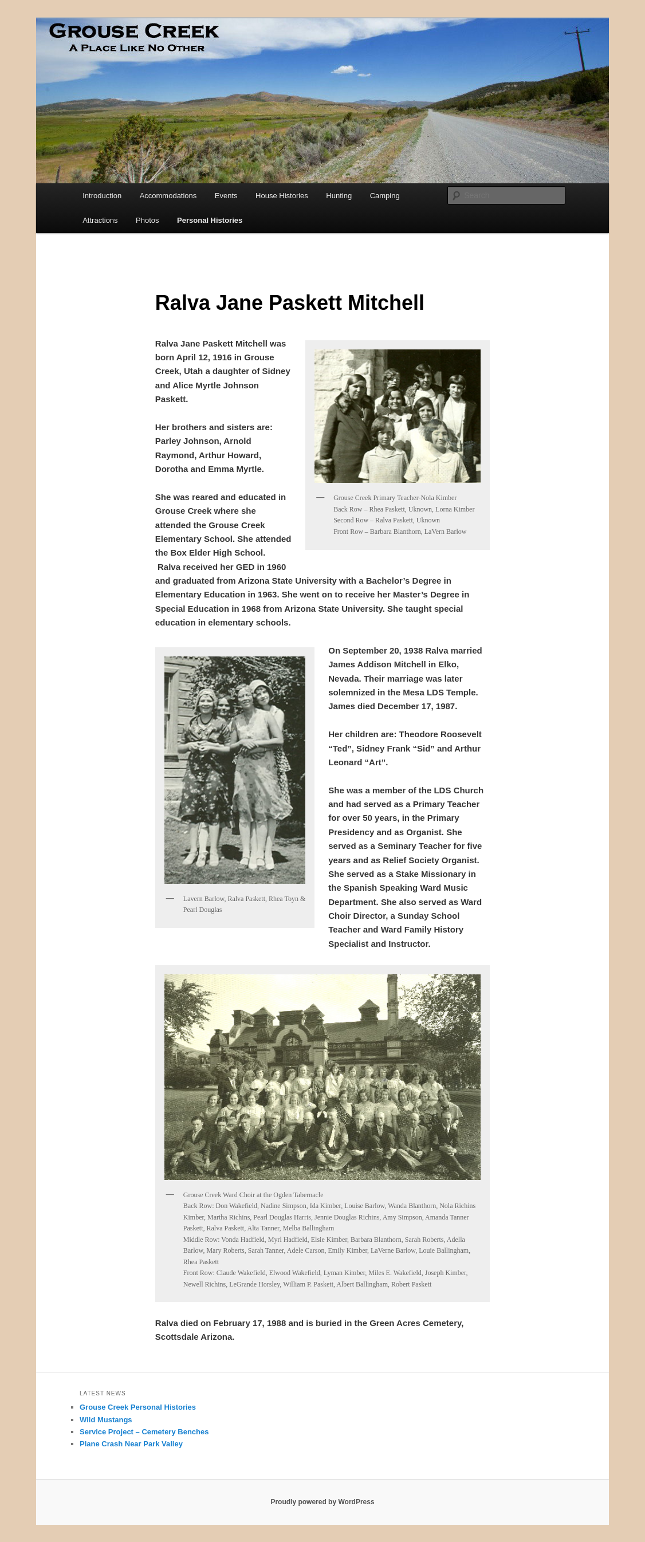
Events (226, 195)
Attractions (99, 220)
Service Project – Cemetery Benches (144, 1431)
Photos (147, 220)
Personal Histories (209, 220)
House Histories (281, 195)
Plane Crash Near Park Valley (131, 1443)
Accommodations (168, 195)
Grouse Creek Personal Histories (138, 1407)
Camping (385, 195)
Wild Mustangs (106, 1419)
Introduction (101, 195)
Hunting (339, 195)
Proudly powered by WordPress (322, 1502)
